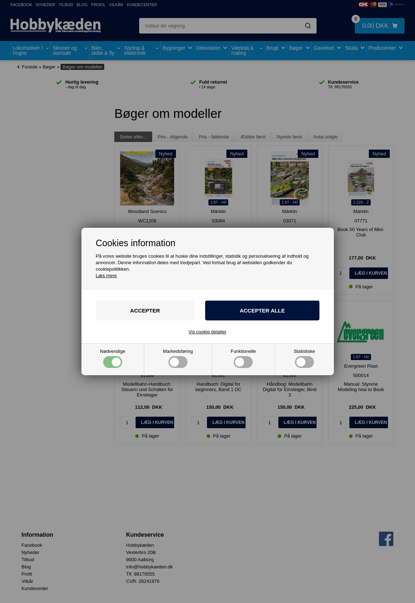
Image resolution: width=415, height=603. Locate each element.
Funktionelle (243, 358)
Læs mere (106, 275)
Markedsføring (178, 358)
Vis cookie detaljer (207, 331)
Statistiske (304, 358)
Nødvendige (112, 358)
